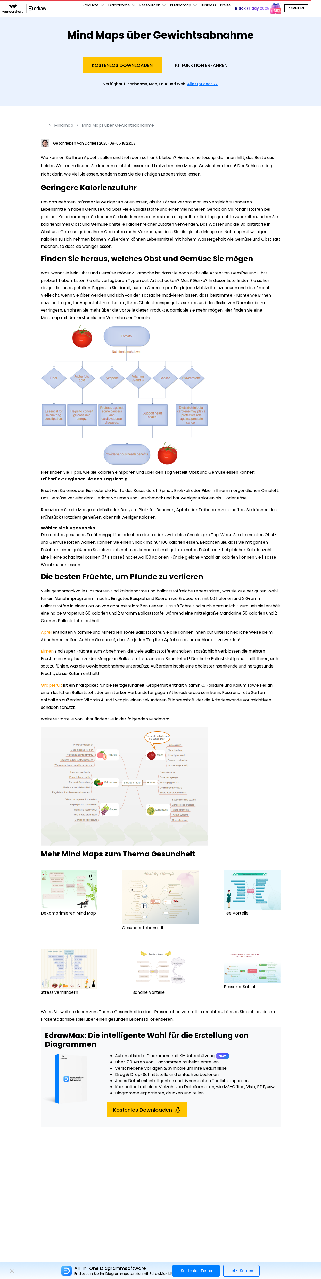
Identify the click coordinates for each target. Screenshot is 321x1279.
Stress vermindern (59, 992)
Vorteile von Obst (76, 719)
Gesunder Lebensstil (142, 928)
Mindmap (63, 125)
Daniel (91, 143)
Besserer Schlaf (240, 987)
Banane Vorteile (148, 992)
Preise (225, 5)
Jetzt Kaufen (241, 1270)
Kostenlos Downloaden (122, 65)
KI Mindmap (183, 5)
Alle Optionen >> (202, 83)
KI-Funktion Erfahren (201, 65)
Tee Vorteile (236, 913)
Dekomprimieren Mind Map (68, 913)
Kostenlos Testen (197, 1270)
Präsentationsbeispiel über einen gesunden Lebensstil (95, 1019)
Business (208, 5)
